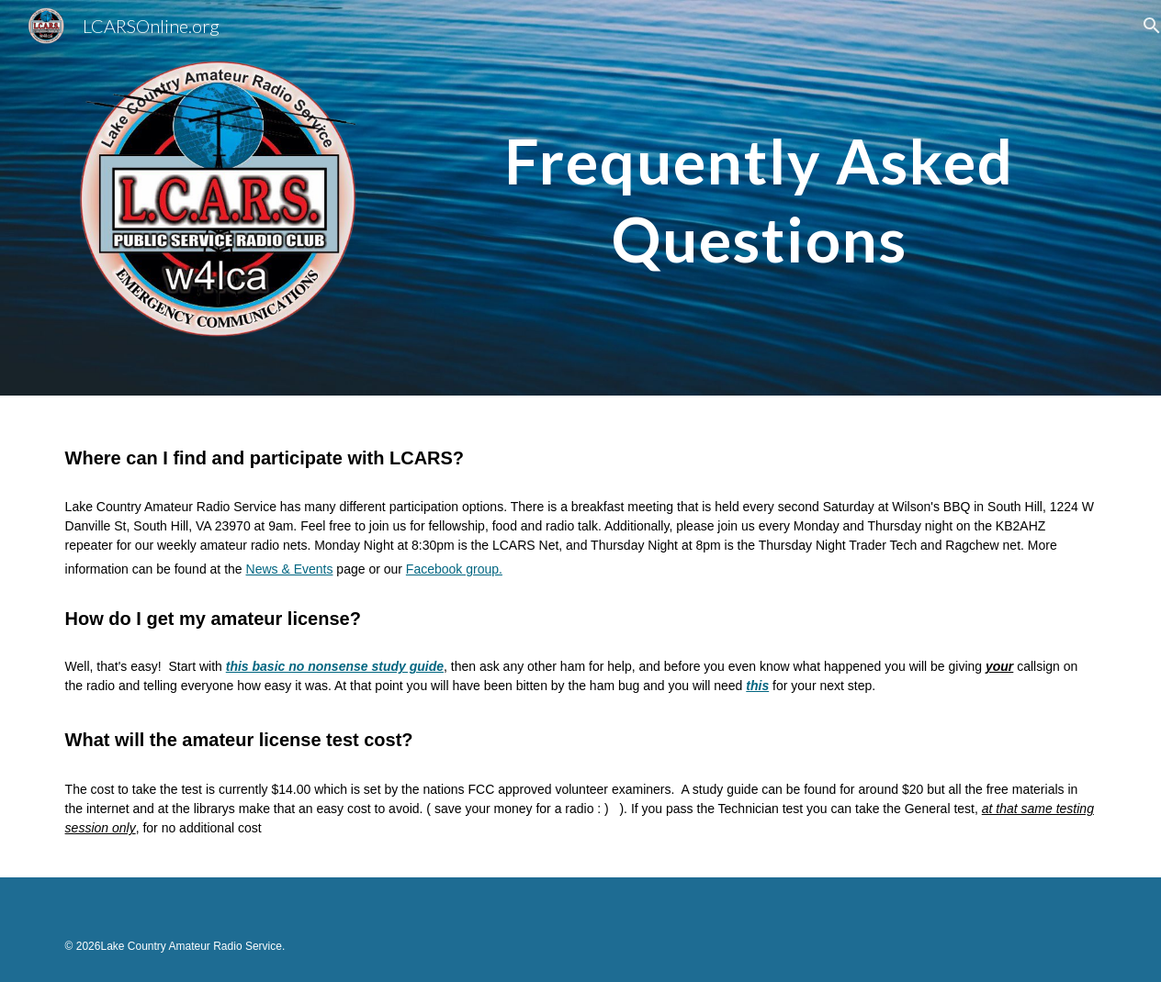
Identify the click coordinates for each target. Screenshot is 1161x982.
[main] (759, 167)
